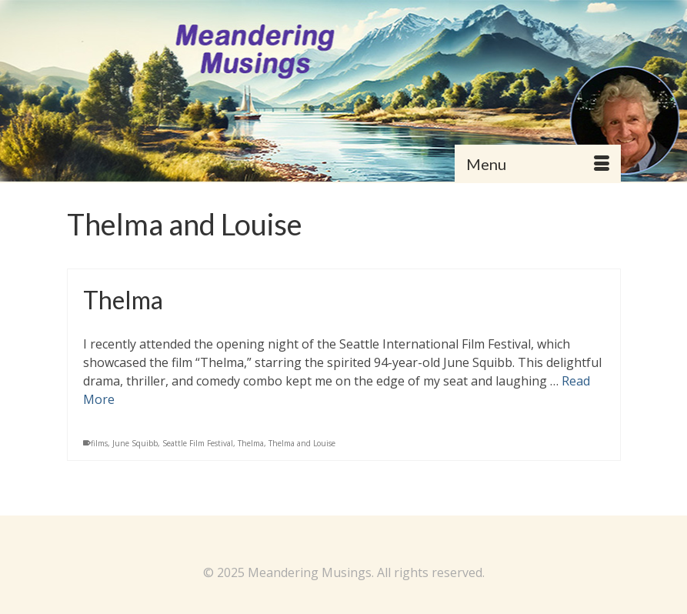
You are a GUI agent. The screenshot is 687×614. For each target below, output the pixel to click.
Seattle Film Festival (197, 443)
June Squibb (135, 443)
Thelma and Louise (301, 443)
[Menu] (538, 164)
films (99, 443)
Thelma (251, 443)
